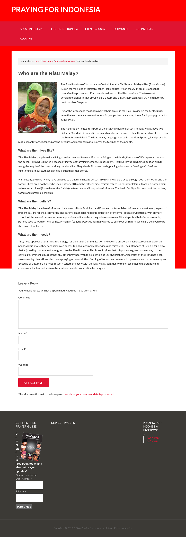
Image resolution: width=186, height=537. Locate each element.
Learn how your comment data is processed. (89, 394)
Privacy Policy (113, 528)
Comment (25, 297)
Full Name (22, 491)
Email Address (24, 478)
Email (22, 349)
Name (22, 333)
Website (23, 364)
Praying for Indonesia (56, 9)
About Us (127, 528)
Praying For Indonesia (92, 528)
